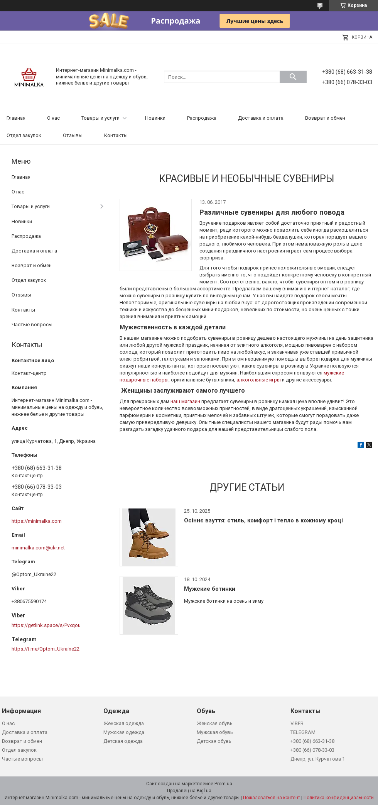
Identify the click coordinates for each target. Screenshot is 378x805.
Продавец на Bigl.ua (189, 790)
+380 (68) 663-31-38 (312, 741)
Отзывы (73, 135)
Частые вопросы (32, 324)
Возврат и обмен (325, 118)
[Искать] (293, 77)
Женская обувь (215, 723)
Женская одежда (123, 723)
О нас (53, 118)
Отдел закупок (24, 135)
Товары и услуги (100, 118)
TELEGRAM (303, 732)
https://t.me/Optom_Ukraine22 (45, 649)
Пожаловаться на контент (271, 797)
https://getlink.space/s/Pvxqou (46, 625)
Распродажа (201, 118)
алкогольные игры (258, 380)
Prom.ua (223, 783)
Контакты (116, 135)
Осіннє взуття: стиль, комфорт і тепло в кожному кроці (263, 520)
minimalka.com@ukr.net (38, 548)
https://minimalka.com (37, 521)
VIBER (297, 723)
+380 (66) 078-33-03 (312, 750)
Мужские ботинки (209, 588)
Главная (16, 118)
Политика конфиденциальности (339, 797)
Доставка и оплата (261, 118)
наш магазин (185, 401)
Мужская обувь (215, 732)
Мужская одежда (123, 732)
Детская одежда (123, 741)
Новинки (155, 118)
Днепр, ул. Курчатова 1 (317, 759)
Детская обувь (214, 741)
